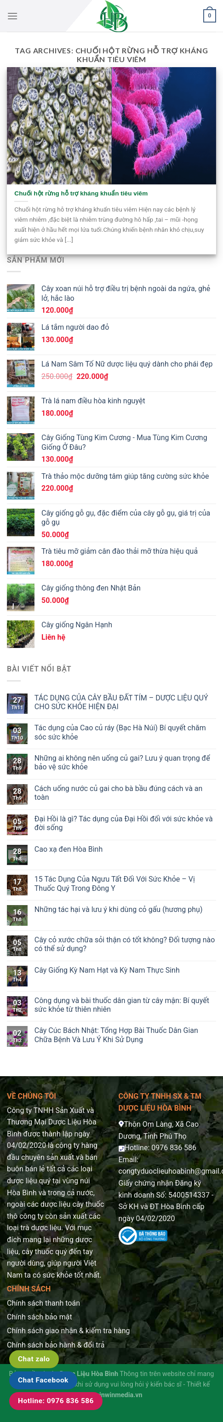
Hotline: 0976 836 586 (56, 1401)
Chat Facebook (43, 1380)
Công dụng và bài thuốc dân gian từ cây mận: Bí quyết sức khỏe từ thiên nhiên (121, 1005)
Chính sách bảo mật (39, 1317)
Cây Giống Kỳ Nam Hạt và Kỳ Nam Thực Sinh (107, 970)
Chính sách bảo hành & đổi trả (55, 1345)
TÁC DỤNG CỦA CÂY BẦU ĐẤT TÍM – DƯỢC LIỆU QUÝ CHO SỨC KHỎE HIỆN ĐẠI (121, 702)
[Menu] (12, 16)
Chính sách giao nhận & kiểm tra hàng (68, 1330)
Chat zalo (34, 1359)
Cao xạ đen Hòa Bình (68, 849)
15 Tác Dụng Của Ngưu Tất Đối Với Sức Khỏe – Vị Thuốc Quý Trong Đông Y (114, 883)
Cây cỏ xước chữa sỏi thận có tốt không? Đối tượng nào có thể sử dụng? (124, 944)
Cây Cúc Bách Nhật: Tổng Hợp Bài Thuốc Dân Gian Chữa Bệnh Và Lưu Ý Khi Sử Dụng (116, 1035)
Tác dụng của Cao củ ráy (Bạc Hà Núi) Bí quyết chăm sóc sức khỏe (120, 732)
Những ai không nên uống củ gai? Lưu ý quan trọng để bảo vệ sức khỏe (122, 762)
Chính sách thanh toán (43, 1303)
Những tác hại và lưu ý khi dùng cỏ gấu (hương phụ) (118, 909)
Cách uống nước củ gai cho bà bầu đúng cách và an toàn (118, 793)
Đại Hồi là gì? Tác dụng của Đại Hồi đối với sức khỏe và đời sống (123, 823)
